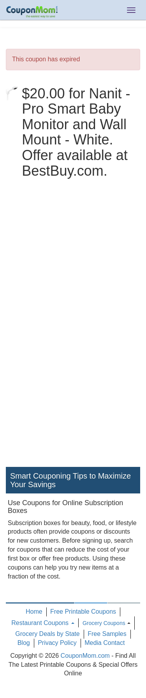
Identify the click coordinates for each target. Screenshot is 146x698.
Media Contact (104, 642)
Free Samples (107, 633)
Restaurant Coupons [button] (42, 623)
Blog (24, 642)
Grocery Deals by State (47, 633)
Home (34, 611)
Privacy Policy (57, 642)
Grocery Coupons (104, 623)
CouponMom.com (85, 655)
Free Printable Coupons (83, 611)
